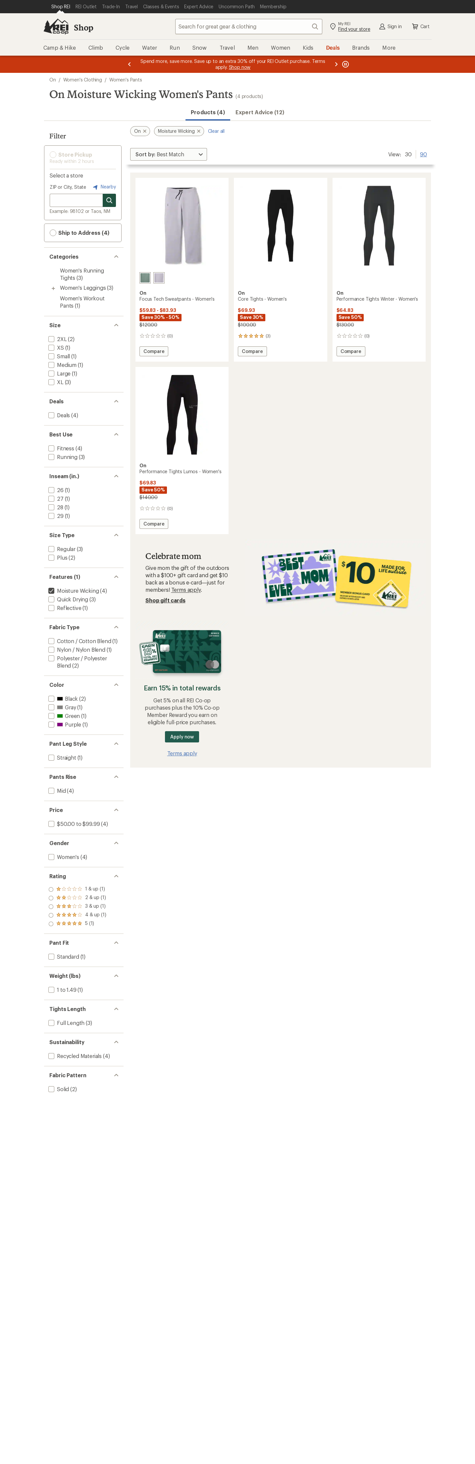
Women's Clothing (82, 79)
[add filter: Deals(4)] (58, 415)
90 (423, 153)
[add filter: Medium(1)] (62, 365)
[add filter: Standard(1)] (63, 956)
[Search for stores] (109, 200)
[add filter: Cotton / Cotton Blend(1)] (79, 641)
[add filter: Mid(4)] (56, 790)
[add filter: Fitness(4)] (60, 448)
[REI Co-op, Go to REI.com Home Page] (56, 26)
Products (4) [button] (208, 112)
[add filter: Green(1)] (63, 716)
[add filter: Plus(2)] (57, 557)
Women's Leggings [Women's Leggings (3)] (83, 287)
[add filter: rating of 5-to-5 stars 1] (77, 889)
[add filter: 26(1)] (55, 490)
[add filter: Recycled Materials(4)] (74, 1056)
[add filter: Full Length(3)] (65, 1023)
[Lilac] (159, 277)
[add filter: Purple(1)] (64, 724)
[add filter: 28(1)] (55, 507)
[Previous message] (129, 64)
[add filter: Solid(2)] (58, 1089)
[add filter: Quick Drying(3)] (67, 599)
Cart (420, 26)
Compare (155, 352)
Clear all (216, 131)
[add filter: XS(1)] (55, 347)
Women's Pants (125, 79)
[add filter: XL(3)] (55, 382)
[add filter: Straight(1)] (61, 757)
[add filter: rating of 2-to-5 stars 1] (77, 915)
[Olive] (145, 277)
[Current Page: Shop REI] (61, 6)
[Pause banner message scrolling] (344, 64)
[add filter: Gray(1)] (61, 707)
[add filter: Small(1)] (58, 356)
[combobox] (248, 26)
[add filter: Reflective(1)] (64, 608)
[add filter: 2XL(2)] (57, 339)
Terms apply (186, 589)
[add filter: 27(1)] (55, 498)
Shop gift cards (165, 600)
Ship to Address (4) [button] (79, 232)
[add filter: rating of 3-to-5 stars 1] (77, 906)
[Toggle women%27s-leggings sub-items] (53, 288)
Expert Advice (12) (260, 112)
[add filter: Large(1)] (59, 373)
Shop (83, 27)
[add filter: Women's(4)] (63, 857)
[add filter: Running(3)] (62, 457)
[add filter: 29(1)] (55, 516)
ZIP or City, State (68, 187)
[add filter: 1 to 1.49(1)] (62, 989)
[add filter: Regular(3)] (61, 549)
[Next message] (336, 64)
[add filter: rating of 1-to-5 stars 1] (77, 924)
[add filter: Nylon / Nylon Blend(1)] (76, 649)
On (52, 79)
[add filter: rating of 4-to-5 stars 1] (77, 898)
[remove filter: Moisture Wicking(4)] (73, 590)
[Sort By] (168, 154)
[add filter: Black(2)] (62, 698)
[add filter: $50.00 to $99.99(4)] (73, 824)
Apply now (182, 736)
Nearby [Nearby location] (103, 187)
